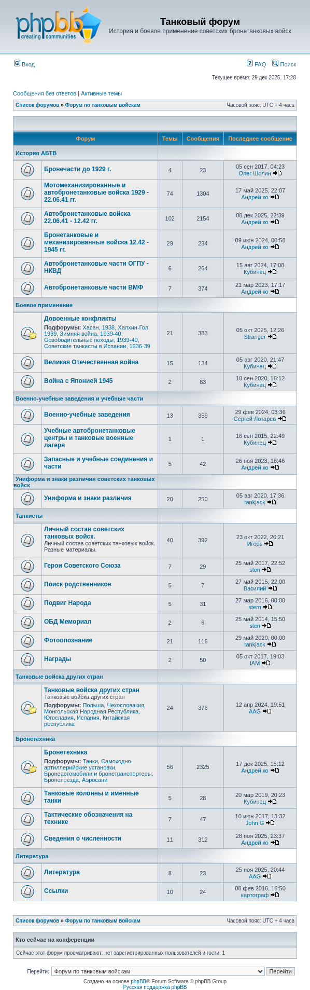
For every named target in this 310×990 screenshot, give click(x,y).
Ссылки (56, 891)
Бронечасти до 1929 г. (77, 169)
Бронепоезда (61, 780)
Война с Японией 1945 (78, 380)
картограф (255, 895)
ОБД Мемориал (67, 621)
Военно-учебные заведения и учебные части (79, 398)
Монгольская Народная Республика (91, 711)
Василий (255, 588)
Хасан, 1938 (98, 327)
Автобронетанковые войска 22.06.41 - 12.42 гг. (87, 217)
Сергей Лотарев (255, 419)
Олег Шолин (254, 173)
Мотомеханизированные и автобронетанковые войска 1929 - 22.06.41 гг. (96, 192)
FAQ (256, 64)
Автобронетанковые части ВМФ (93, 287)
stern (254, 607)
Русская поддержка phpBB (155, 987)
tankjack (254, 502)
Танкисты (29, 516)
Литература (32, 856)
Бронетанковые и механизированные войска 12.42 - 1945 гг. (96, 242)
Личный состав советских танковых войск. (84, 533)
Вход (24, 64)
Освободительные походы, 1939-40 (91, 340)
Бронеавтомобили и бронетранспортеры (98, 774)
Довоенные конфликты (80, 318)
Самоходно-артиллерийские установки (88, 764)
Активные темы (101, 93)
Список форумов (38, 105)
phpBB (138, 981)
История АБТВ (36, 153)
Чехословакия (125, 705)
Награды (57, 659)
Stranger (254, 337)
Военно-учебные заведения (87, 414)
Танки (89, 761)
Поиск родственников (77, 584)
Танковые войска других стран (59, 676)
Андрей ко (254, 197)
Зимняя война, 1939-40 (90, 334)
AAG (255, 711)
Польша (93, 705)
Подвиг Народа (67, 603)
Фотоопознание (68, 640)
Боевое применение (44, 305)
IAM (255, 663)
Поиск (284, 64)
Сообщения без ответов (44, 93)
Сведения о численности (82, 838)
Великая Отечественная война (91, 362)
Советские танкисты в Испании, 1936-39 (97, 346)
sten (254, 570)
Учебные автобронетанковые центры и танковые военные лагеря (89, 438)
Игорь (255, 544)
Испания (88, 717)
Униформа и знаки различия (88, 498)
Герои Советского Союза (82, 565)
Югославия (59, 717)
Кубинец (255, 272)
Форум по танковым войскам (102, 105)
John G (255, 823)
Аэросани (94, 780)
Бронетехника (35, 739)
